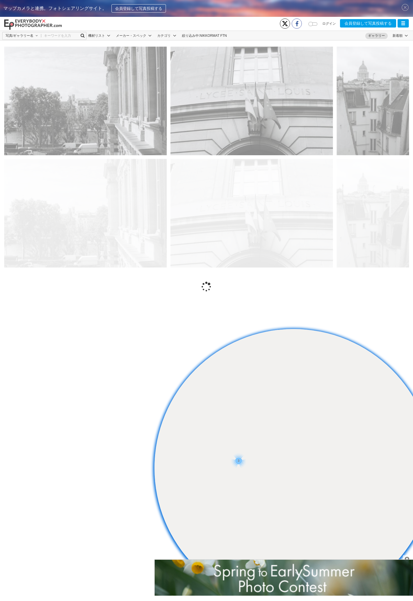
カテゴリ (166, 35)
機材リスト (99, 35)
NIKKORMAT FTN (213, 36)
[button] (403, 23)
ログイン (329, 24)
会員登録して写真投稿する (138, 8)
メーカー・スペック (134, 35)
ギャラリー (376, 36)
